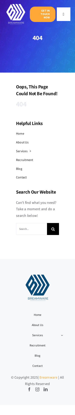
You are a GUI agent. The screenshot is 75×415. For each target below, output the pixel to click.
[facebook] (29, 389)
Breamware (48, 377)
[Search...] (31, 229)
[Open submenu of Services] (62, 335)
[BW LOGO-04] (38, 274)
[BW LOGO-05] (16, 4)
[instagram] (37, 389)
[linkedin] (46, 389)
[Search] (53, 229)
